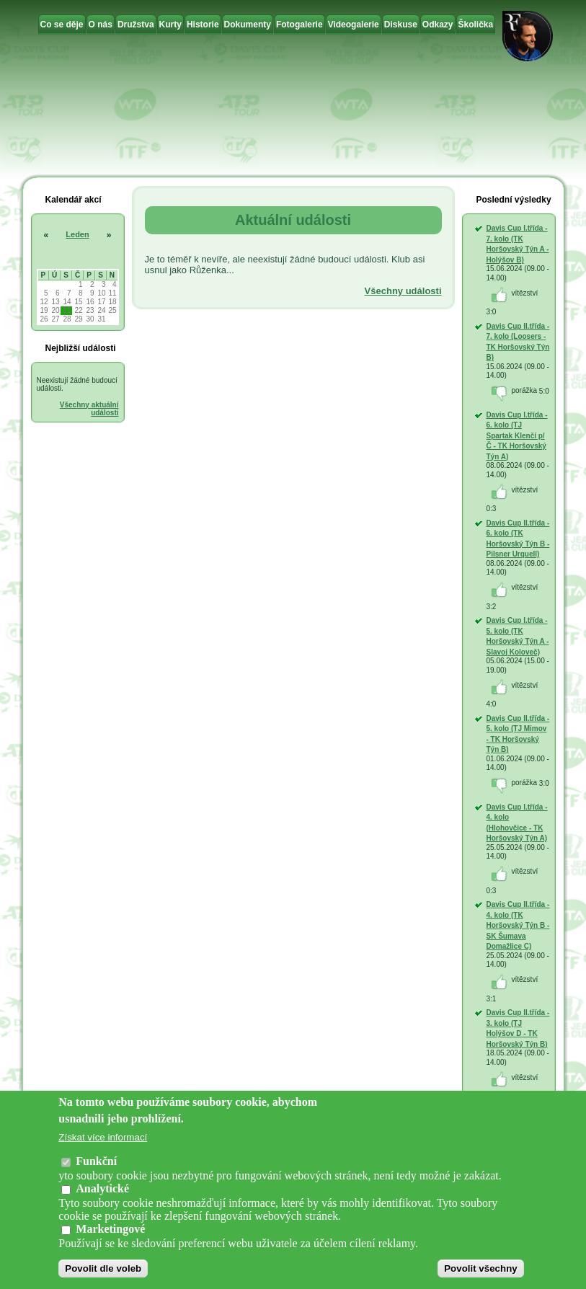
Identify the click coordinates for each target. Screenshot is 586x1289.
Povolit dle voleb (103, 1272)
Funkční (96, 1165)
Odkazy (437, 24)
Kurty (170, 24)
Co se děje (62, 24)
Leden (77, 234)
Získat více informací (102, 1141)
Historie (203, 24)
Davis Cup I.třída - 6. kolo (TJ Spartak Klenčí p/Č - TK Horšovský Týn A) (517, 436)
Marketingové (110, 1232)
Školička (476, 24)
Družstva (135, 24)
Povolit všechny (480, 1272)
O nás (100, 24)
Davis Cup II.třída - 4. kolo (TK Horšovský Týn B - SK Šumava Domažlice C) (518, 925)
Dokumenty (247, 24)
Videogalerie (353, 24)
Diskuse (400, 24)
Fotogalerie (299, 24)
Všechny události (403, 290)
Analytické (102, 1192)
